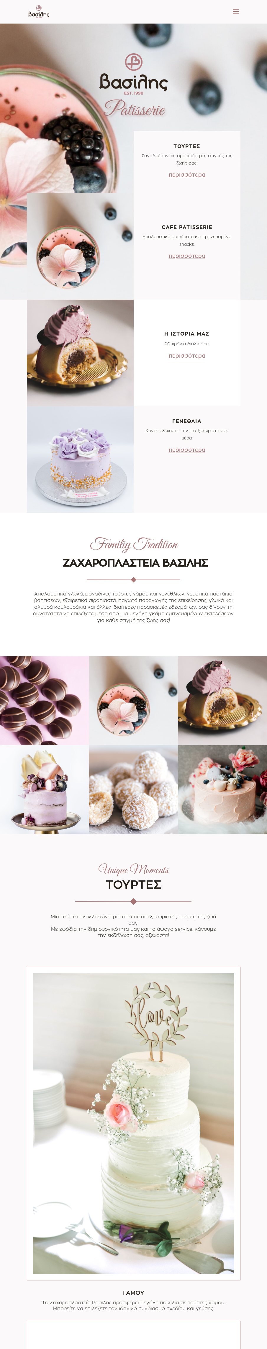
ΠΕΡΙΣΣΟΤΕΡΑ (133, 1262)
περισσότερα (187, 174)
